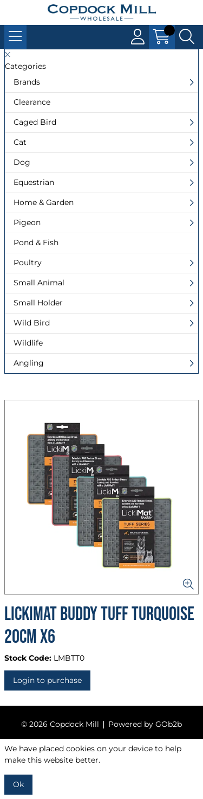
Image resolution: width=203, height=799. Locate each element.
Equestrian (34, 182)
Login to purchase (47, 680)
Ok (18, 784)
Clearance (32, 102)
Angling (29, 363)
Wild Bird (32, 323)
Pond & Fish (36, 242)
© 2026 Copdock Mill (60, 724)
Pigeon (27, 222)
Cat (20, 142)
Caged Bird (35, 122)
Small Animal (39, 282)
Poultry (28, 262)
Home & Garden (44, 202)
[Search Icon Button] (187, 37)
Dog (22, 162)
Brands (27, 82)
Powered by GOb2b (145, 724)
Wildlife (28, 343)
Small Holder (38, 303)
